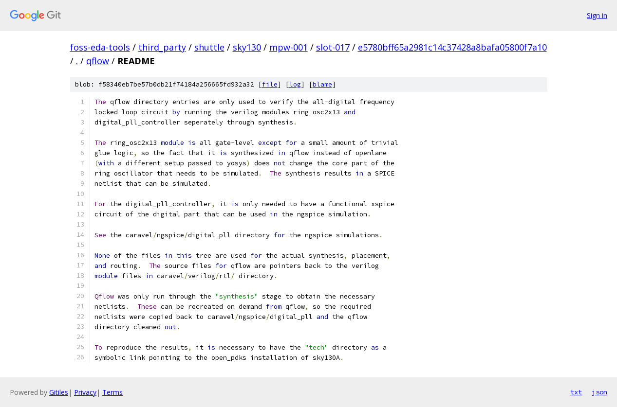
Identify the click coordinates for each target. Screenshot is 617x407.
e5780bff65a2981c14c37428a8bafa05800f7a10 (452, 47)
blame (322, 84)
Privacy (85, 392)
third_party (162, 47)
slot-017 (333, 47)
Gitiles (58, 392)
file (270, 84)
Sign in (597, 15)
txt (576, 392)
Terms (112, 392)
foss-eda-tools (100, 47)
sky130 (247, 47)
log (295, 84)
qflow (97, 61)
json (599, 392)
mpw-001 (288, 47)
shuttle (209, 47)
